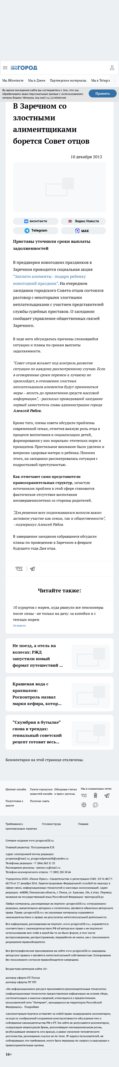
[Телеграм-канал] (35, 230)
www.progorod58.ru (41, 840)
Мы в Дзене (36, 80)
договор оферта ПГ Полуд (23, 977)
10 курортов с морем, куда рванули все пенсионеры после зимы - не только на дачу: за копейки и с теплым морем (59, 617)
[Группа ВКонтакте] (35, 221)
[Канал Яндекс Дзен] (84, 804)
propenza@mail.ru (18, 858)
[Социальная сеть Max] (83, 230)
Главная (83, 824)
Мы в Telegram (102, 80)
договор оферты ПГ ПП (21, 982)
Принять (102, 93)
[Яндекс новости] (83, 221)
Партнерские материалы (68, 80)
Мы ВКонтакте (13, 80)
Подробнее (31, 1007)
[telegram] (34, 569)
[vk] (19, 569)
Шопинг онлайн (16, 789)
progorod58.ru (76, 903)
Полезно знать (39, 801)
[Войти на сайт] (112, 67)
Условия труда (51, 824)
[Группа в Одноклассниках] (95, 795)
